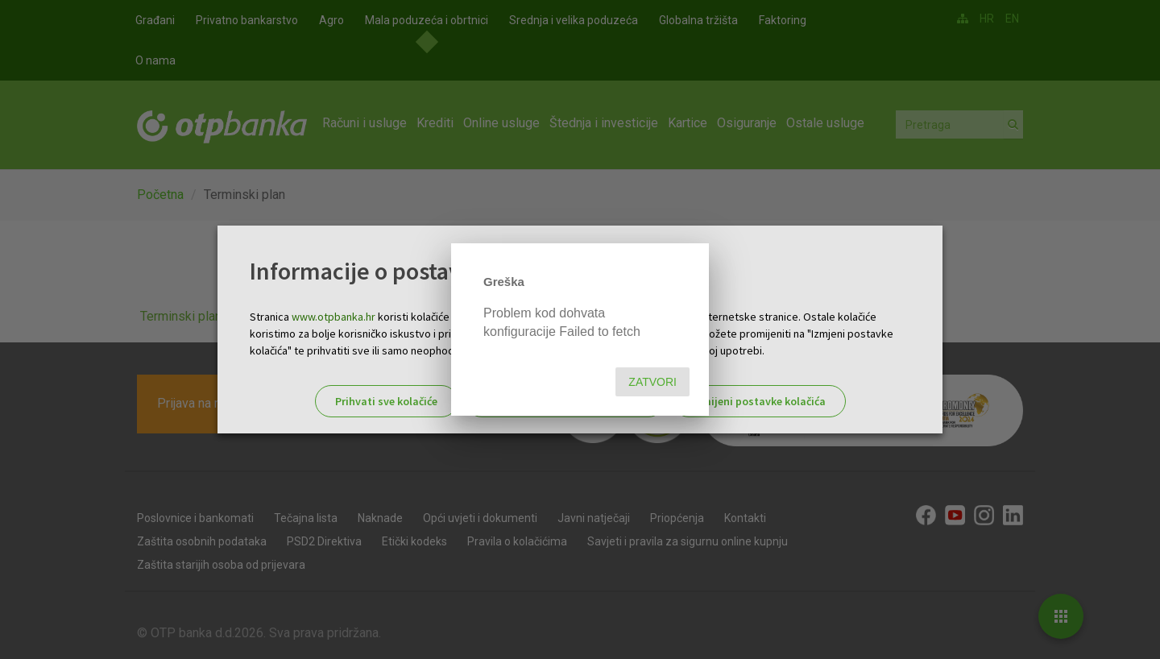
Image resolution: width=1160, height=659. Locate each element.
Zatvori (652, 381)
